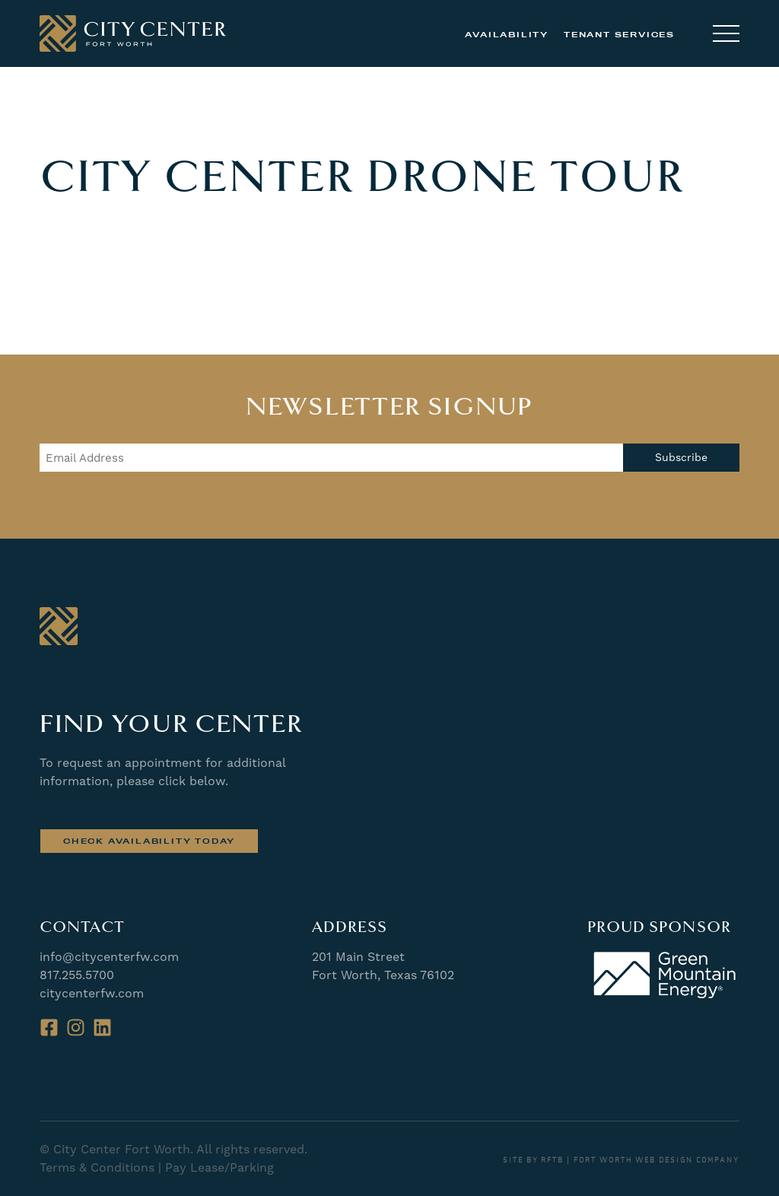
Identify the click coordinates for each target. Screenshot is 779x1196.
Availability (506, 35)
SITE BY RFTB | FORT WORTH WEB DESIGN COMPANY (621, 1160)
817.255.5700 (77, 975)
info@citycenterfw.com (109, 956)
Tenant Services (619, 35)
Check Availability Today (149, 841)
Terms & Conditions (97, 1167)
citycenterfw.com (92, 993)
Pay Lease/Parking (219, 1167)
